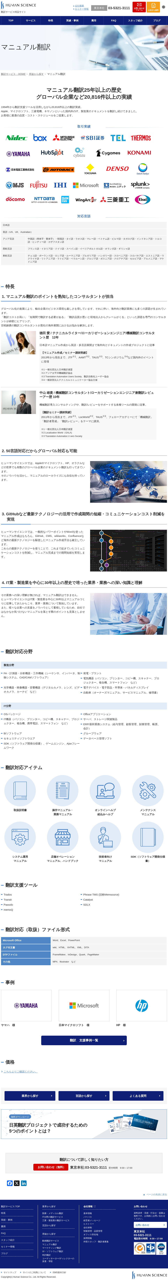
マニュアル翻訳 (49, 1244)
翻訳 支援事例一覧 (84, 1040)
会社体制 (87, 1227)
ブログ (156, 20)
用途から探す (36, 74)
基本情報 (87, 1213)
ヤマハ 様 (26, 1008)
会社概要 (79, 6)
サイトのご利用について (34, 1272)
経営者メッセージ (91, 1220)
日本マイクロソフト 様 (84, 1008)
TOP (10, 20)
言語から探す (84, 1095)
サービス (31, 20)
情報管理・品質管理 (92, 1231)
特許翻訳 (46, 1254)
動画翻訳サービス (50, 1240)
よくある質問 (138, 1095)
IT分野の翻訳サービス (52, 1216)
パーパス (87, 1216)
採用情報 (87, 1238)
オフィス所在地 (90, 1234)
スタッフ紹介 (135, 20)
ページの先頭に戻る (155, 1194)
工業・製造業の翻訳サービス (56, 1220)
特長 (50, 20)
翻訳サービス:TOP (10, 1206)
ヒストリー (88, 1224)
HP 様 (141, 1008)
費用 (93, 20)
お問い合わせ (142, 1225)
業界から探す (30, 1095)
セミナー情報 (82, 9)
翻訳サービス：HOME (13, 74)
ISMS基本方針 (59, 1272)
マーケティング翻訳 (51, 1248)
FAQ (113, 20)
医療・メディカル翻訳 (52, 1213)
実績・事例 (72, 20)
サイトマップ (10, 1272)
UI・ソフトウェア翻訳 (52, 1251)
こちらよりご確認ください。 (21, 1071)
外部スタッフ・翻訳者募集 (96, 1241)
